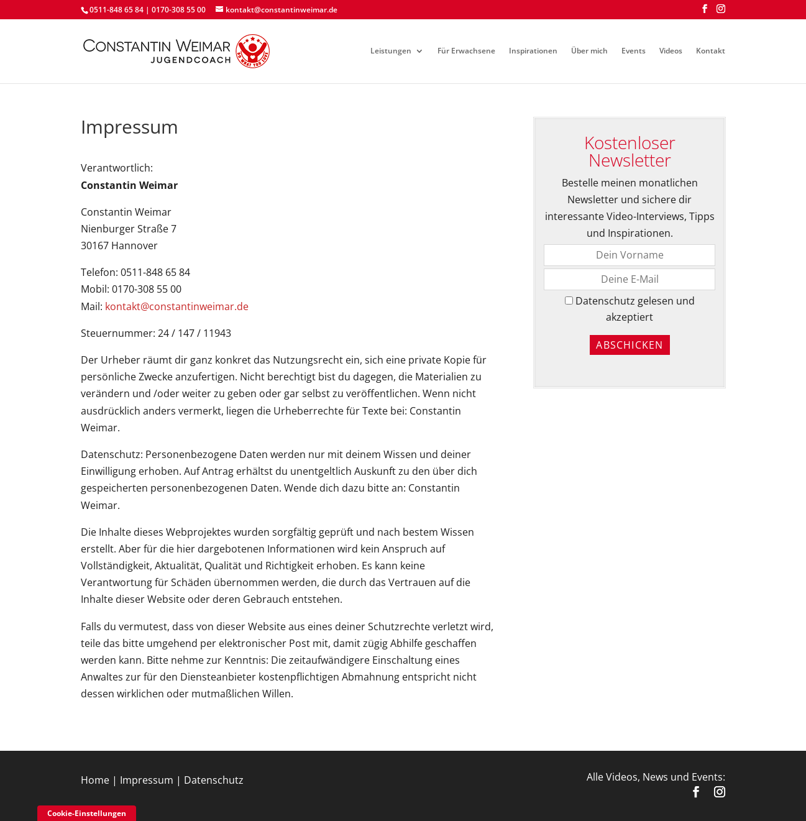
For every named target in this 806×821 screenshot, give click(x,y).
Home (95, 780)
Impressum (146, 780)
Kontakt (710, 51)
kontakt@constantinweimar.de (177, 306)
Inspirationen (533, 51)
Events (633, 51)
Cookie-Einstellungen (86, 813)
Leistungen (390, 51)
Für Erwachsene (466, 51)
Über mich (589, 51)
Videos (670, 51)
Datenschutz (214, 780)
